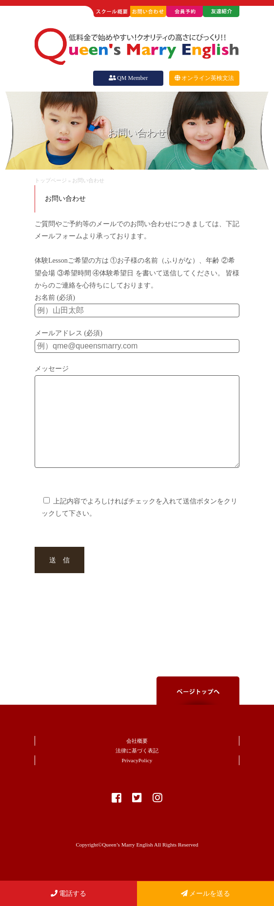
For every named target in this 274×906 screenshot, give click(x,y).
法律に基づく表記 (137, 770)
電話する (69, 893)
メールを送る (206, 893)
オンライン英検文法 (204, 78)
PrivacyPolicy (137, 780)
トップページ (51, 180)
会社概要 (137, 760)
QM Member (128, 78)
